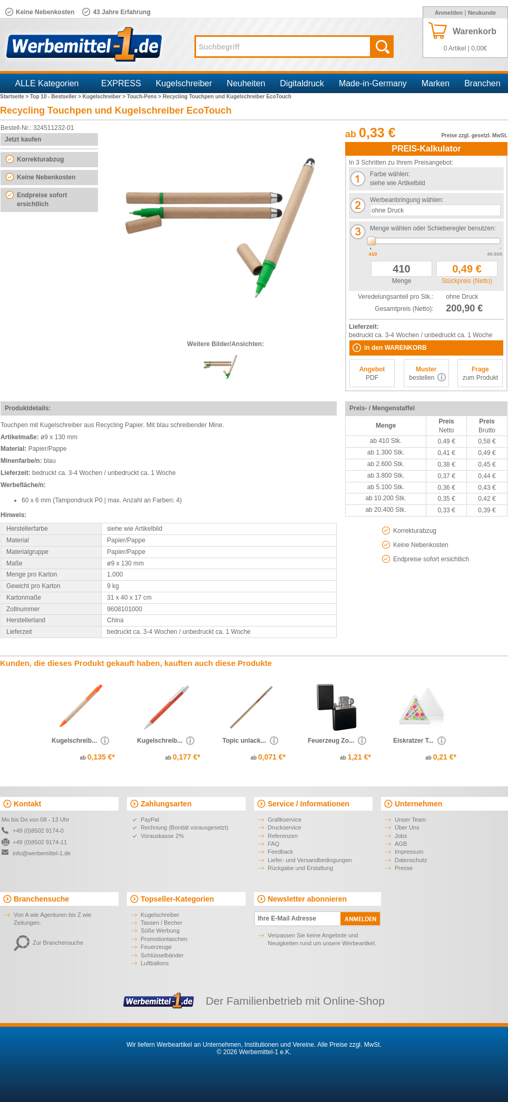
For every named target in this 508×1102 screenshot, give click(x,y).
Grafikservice (284, 819)
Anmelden (449, 12)
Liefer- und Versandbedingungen (310, 860)
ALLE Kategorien (47, 83)
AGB (401, 844)
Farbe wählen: (390, 174)
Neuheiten (246, 83)
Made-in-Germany (373, 83)
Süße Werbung (160, 930)
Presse (404, 868)
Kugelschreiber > (105, 96)
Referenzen (283, 836)
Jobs (401, 836)
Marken (436, 83)
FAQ (273, 844)
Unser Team (410, 819)
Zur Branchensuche (48, 942)
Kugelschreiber (184, 83)
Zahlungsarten (166, 804)
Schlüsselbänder (162, 955)
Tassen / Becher (161, 922)
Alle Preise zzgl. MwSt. (349, 1044)
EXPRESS (121, 83)
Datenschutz (411, 860)
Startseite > (15, 96)
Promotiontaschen (164, 939)
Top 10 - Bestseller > (56, 96)
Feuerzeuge (156, 947)
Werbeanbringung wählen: (407, 200)
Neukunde (482, 12)
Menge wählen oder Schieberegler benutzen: (433, 228)
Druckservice (284, 827)
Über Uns (407, 827)
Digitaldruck (302, 83)
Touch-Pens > (145, 96)
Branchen (482, 83)
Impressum (409, 851)
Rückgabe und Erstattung (300, 868)
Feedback (280, 851)
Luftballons (155, 963)
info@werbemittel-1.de (42, 853)
